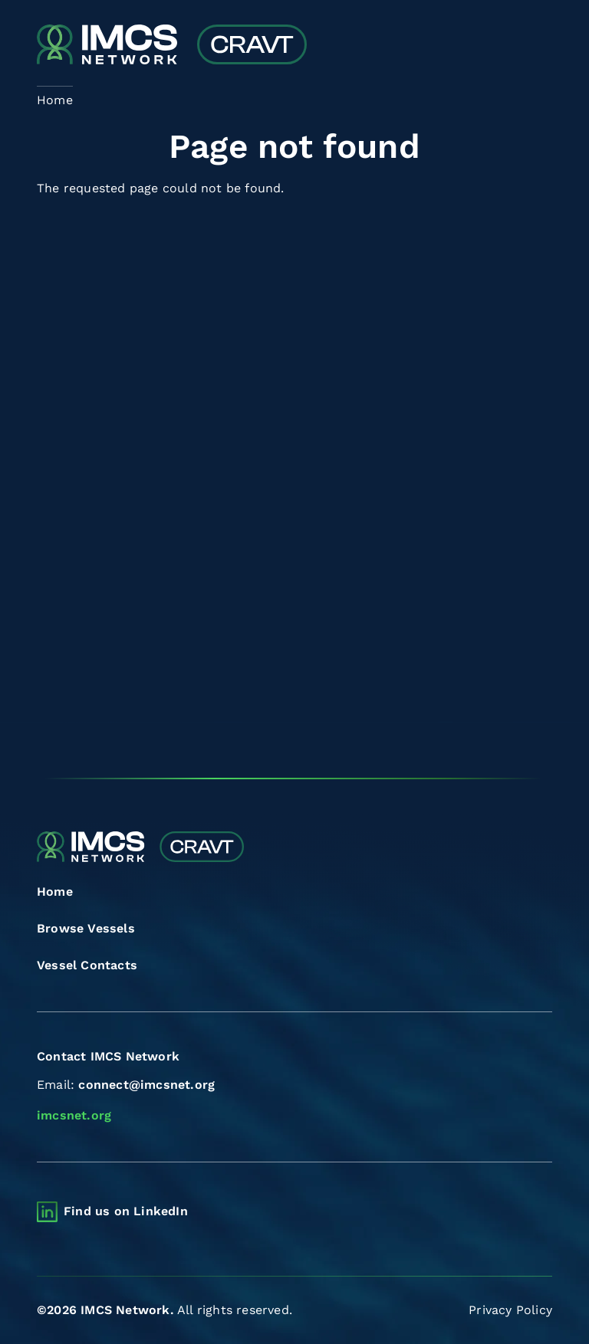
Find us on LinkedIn (126, 1211)
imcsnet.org (74, 1115)
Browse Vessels (86, 928)
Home (55, 891)
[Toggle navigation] (538, 46)
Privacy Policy (510, 1310)
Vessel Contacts (87, 965)
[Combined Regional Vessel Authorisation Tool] (172, 46)
